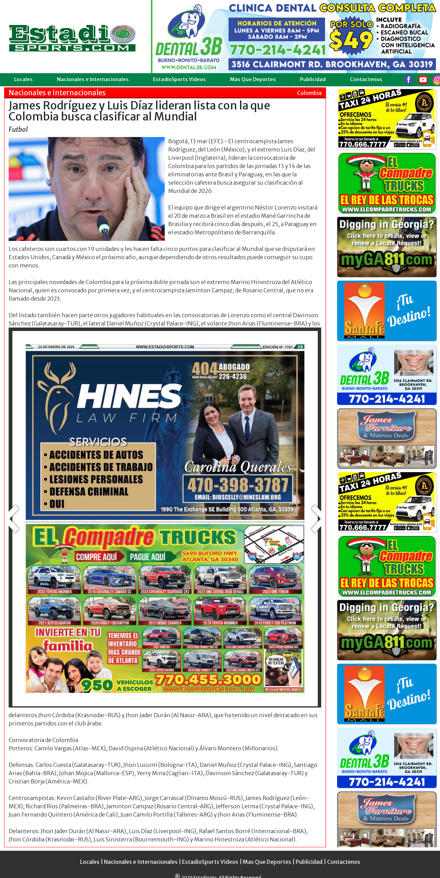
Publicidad (313, 79)
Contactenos (366, 79)
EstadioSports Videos (179, 79)
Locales (23, 79)
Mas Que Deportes (253, 79)
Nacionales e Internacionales (93, 79)
